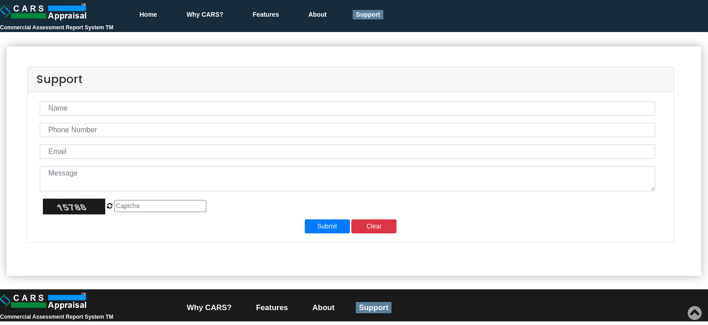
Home (148, 14)
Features (266, 14)
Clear (374, 226)
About (317, 14)
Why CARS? (205, 14)
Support (368, 14)
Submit (327, 226)
